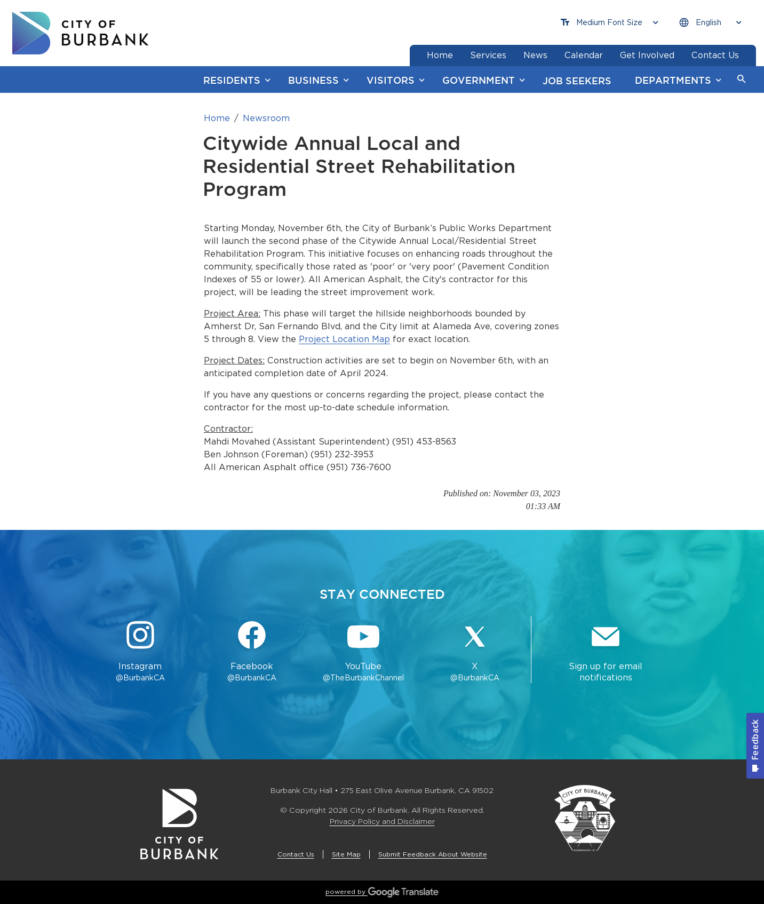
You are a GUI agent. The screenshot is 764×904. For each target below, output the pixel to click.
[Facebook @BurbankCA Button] (251, 652)
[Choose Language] (710, 23)
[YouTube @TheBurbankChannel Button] (363, 652)
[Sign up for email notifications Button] (605, 652)
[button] (741, 79)
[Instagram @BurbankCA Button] (140, 652)
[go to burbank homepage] (80, 33)
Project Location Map (344, 339)
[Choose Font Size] (609, 23)
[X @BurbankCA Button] (475, 652)
